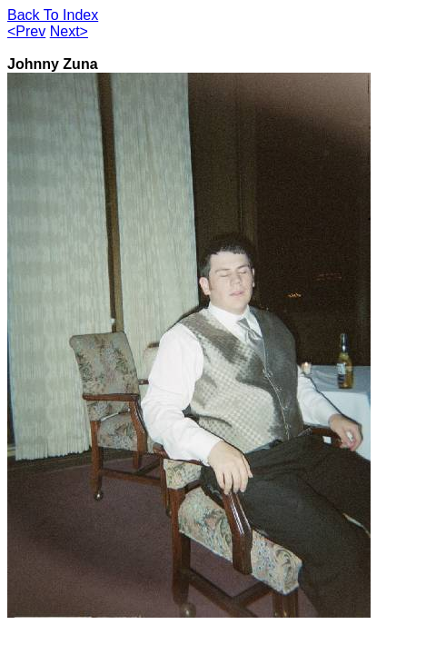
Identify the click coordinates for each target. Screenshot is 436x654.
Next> (69, 31)
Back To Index (52, 15)
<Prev (26, 31)
